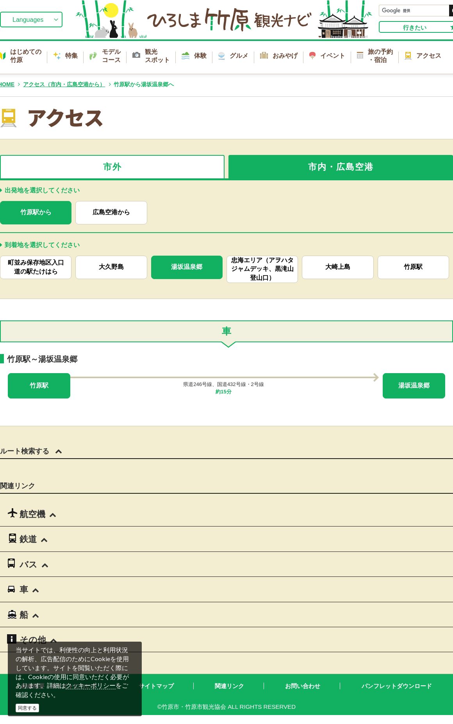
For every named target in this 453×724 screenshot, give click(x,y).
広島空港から (111, 212)
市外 (112, 167)
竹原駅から (36, 212)
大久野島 (111, 266)
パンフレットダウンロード (397, 686)
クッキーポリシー (91, 685)
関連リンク (229, 686)
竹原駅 (413, 266)
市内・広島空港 (341, 167)
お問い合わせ (302, 686)
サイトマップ (156, 686)
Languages (27, 19)
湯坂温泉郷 (186, 266)
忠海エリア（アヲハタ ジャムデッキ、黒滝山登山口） (262, 269)
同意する (27, 708)
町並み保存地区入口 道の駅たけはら (39, 267)
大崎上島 (337, 266)
